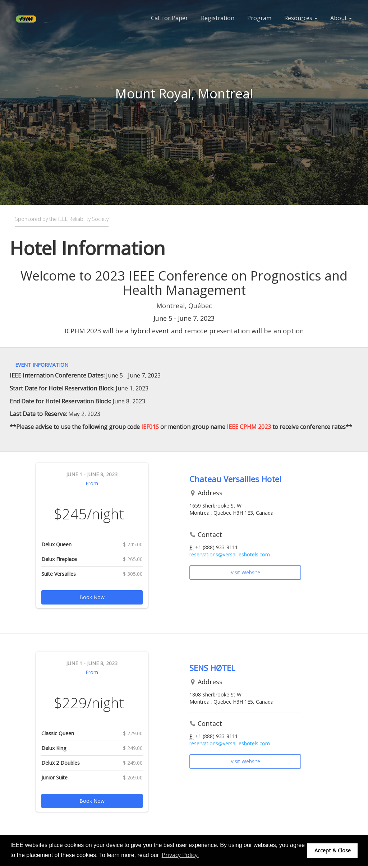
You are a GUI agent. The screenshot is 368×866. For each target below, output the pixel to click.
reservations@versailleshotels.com (229, 554)
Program (259, 18)
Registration (217, 18)
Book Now (92, 597)
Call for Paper (169, 18)
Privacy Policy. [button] (180, 855)
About (341, 18)
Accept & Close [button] (332, 850)
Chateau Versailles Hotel (235, 478)
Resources (300, 18)
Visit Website (245, 572)
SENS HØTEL (212, 667)
